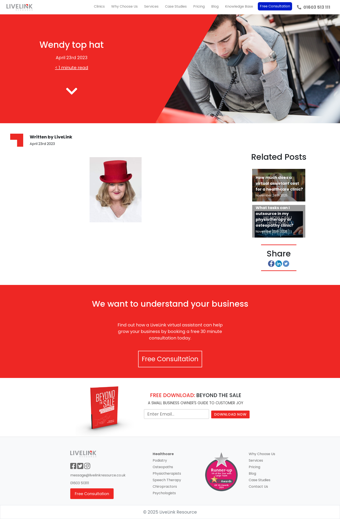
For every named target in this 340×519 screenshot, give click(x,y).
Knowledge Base (239, 6)
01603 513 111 (313, 7)
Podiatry (160, 460)
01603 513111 (79, 483)
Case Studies (176, 6)
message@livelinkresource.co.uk (98, 475)
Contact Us (258, 486)
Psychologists (164, 493)
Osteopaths (163, 466)
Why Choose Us (124, 6)
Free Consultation (275, 6)
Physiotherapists (167, 473)
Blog (215, 6)
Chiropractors (165, 486)
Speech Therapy (167, 479)
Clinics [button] (99, 6)
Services (151, 6)
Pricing (199, 6)
